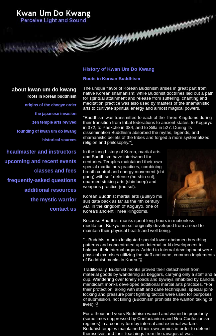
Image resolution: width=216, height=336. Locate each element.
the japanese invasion (55, 113)
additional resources (51, 190)
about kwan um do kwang (44, 89)
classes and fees (55, 170)
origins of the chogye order (50, 105)
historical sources (59, 140)
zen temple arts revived (54, 122)
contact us (63, 209)
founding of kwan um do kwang (46, 131)
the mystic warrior (53, 199)
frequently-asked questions (41, 180)
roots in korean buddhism (52, 96)
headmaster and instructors (41, 152)
